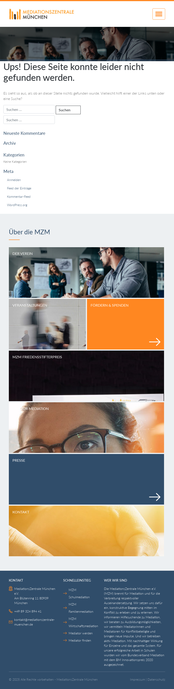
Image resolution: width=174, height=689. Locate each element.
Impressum (137, 679)
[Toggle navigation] (158, 14)
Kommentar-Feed (19, 196)
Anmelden (14, 180)
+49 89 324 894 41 (27, 611)
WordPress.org (17, 205)
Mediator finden (80, 640)
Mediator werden (81, 633)
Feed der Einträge (19, 188)
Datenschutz (156, 679)
